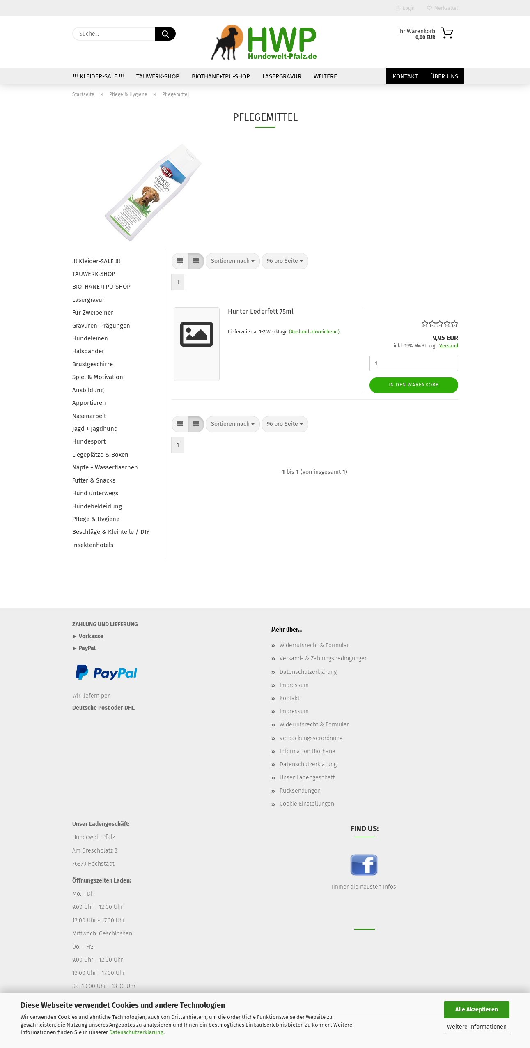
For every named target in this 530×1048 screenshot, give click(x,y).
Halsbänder (88, 351)
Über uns (444, 76)
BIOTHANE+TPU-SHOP (221, 76)
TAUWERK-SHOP (157, 76)
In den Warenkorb (413, 385)
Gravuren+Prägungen (101, 325)
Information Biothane (307, 751)
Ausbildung (88, 390)
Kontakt (405, 76)
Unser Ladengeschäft (307, 777)
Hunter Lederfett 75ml (261, 311)
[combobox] (233, 261)
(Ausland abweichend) (314, 332)
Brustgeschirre (92, 364)
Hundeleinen (90, 338)
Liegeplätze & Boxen (100, 454)
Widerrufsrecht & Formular (314, 645)
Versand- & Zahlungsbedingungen (324, 658)
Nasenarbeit (89, 416)
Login (405, 8)
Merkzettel (442, 8)
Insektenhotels (92, 545)
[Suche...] (165, 34)
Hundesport (89, 441)
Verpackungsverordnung (311, 738)
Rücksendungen (300, 790)
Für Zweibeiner (92, 312)
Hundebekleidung (97, 506)
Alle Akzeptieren (476, 1009)
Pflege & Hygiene (95, 519)
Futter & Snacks (93, 480)
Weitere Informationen (477, 1026)
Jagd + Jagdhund (95, 428)
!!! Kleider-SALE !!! (98, 76)
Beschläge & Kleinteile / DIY (110, 531)
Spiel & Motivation (97, 377)
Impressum (294, 685)
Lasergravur (281, 76)
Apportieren (89, 403)
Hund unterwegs (95, 493)
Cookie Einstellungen (307, 803)
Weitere (325, 76)
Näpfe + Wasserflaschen (105, 467)
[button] (180, 261)
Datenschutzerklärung (136, 1032)
